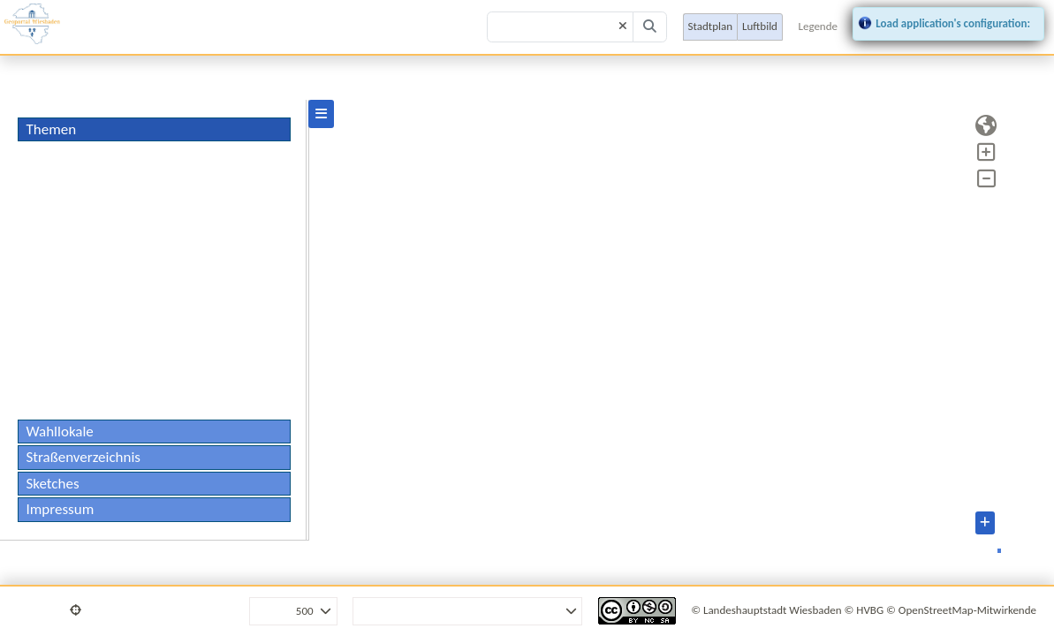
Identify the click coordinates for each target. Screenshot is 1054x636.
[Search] (650, 27)
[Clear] (622, 27)
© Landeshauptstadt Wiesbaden (766, 610)
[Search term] (560, 27)
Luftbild (759, 26)
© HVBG (864, 610)
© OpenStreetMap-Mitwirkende (961, 610)
